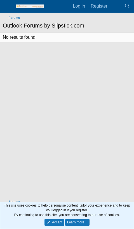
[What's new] (116, 6)
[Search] (127, 6)
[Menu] (7, 6)
